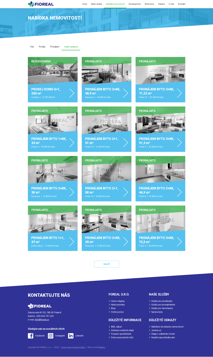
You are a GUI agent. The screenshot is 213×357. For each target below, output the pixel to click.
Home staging (118, 301)
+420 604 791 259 (45, 316)
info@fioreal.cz (42, 320)
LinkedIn (80, 336)
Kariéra (161, 4)
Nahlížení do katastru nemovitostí (167, 327)
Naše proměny (118, 305)
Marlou (103, 347)
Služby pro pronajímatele (163, 305)
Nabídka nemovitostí (115, 4)
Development (135, 4)
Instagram (61, 336)
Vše (32, 47)
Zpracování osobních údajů (73, 347)
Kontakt (181, 4)
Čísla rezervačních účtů (122, 337)
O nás (171, 4)
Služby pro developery (162, 308)
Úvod (84, 4)
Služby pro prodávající (161, 301)
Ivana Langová (71, 47)
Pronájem (54, 47)
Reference (149, 4)
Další (106, 264)
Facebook (40, 336)
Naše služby (96, 4)
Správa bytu (157, 312)
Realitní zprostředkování (163, 337)
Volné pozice (117, 312)
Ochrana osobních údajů (122, 330)
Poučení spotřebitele (121, 334)
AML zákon (116, 327)
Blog (113, 308)
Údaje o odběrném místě (163, 334)
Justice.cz (156, 330)
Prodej (42, 47)
